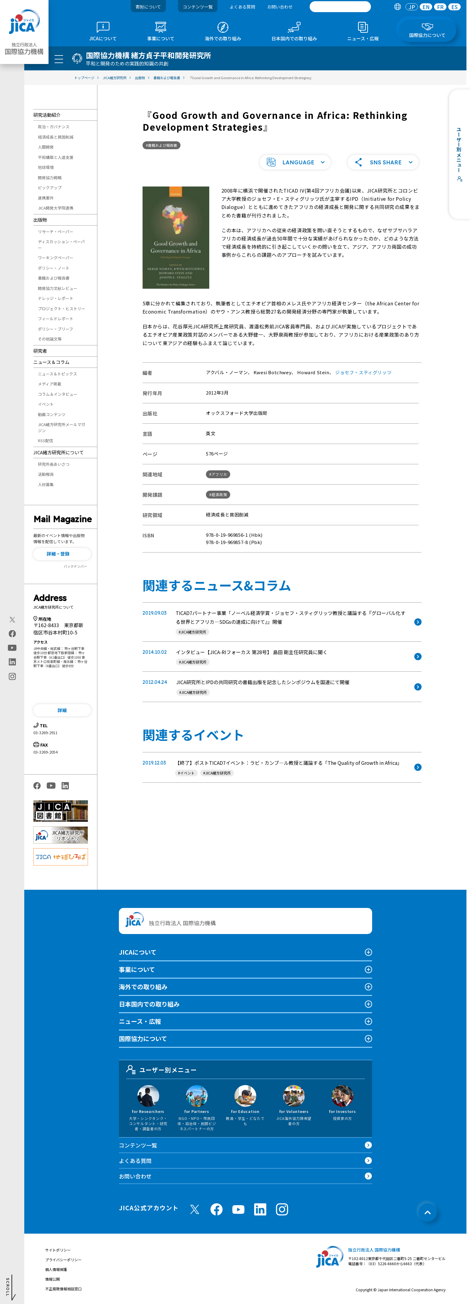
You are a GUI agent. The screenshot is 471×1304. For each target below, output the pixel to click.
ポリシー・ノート (53, 268)
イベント (46, 404)
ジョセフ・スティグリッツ (363, 372)
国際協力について (143, 1038)
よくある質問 (242, 7)
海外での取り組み (143, 986)
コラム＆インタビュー (57, 394)
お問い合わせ (280, 7)
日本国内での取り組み (149, 1004)
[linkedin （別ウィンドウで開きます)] (260, 1209)
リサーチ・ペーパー (55, 231)
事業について (137, 969)
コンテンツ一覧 (198, 7)
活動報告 (46, 474)
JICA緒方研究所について (58, 452)
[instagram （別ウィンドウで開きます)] (282, 1209)
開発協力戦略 (50, 177)
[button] (62, 554)
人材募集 (46, 484)
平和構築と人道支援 (55, 157)
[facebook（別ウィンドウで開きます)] (12, 633)
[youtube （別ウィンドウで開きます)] (238, 1209)
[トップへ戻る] (428, 1212)
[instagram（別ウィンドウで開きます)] (12, 676)
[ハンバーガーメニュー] (59, 58)
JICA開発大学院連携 (55, 208)
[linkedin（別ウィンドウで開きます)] (12, 662)
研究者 (40, 351)
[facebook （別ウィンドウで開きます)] (216, 1209)
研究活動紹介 (47, 115)
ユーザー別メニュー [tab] (161, 1069)
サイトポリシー (58, 1249)
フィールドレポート (55, 318)
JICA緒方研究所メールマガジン (61, 427)
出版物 (40, 220)
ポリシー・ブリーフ (55, 329)
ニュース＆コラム (51, 362)
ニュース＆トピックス (57, 374)
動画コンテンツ (52, 414)
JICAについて (137, 952)
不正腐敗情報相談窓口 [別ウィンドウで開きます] (63, 1288)
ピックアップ (50, 187)
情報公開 (52, 1279)
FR (440, 6)
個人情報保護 (56, 1269)
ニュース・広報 (140, 1021)
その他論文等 (50, 339)
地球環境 (46, 167)
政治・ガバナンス (53, 126)
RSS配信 (45, 440)
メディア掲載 (49, 384)
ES (454, 6)
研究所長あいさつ (53, 464)
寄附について (148, 7)
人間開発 (46, 147)
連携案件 (46, 198)
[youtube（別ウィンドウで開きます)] (12, 648)
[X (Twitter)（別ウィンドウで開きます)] (12, 620)
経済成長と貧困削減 (55, 137)
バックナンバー (75, 566)
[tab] (397, 6)
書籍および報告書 (53, 278)
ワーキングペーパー (55, 257)
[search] (340, 6)
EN (426, 6)
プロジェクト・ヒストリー (61, 308)
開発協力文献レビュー (57, 288)
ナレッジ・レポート (55, 298)
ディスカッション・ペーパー (61, 244)
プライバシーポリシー (63, 1259)
